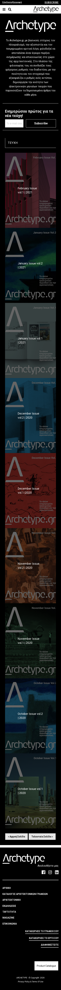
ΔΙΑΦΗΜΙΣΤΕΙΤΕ (50, 944)
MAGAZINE (8, 917)
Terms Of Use (37, 982)
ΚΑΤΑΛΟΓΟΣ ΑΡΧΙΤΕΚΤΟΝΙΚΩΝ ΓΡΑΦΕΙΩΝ (25, 894)
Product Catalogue (46, 966)
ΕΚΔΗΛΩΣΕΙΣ (9, 906)
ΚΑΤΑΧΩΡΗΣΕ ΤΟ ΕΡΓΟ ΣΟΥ (44, 938)
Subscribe (41, 123)
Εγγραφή (17, 2)
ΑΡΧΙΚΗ (6, 888)
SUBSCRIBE (52, 2)
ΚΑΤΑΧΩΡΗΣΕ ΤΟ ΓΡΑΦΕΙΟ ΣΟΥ (42, 931)
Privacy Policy (24, 982)
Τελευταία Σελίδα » (42, 836)
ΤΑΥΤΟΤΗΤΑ (9, 912)
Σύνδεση (7, 2)
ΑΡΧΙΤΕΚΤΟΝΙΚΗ (11, 900)
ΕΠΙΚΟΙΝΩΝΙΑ (9, 923)
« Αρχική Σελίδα (16, 836)
